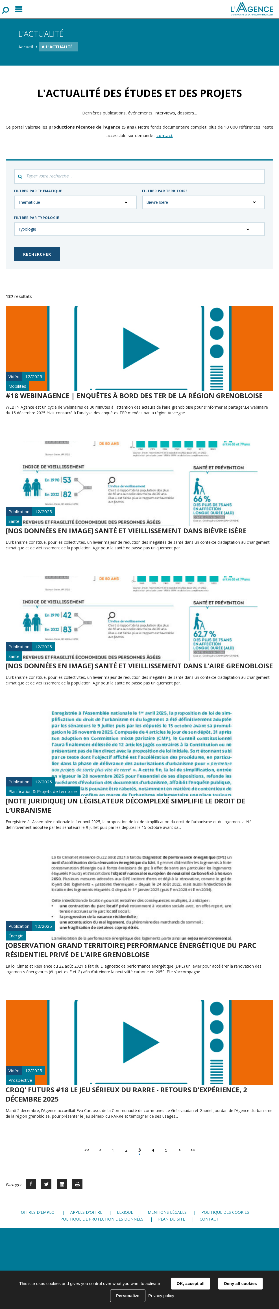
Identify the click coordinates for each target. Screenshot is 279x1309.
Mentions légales (167, 1212)
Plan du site (171, 1219)
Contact (209, 1219)
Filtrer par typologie (36, 217)
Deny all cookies (240, 1283)
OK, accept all (190, 1283)
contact (164, 135)
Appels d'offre (86, 1212)
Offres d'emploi (38, 1212)
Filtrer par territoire (165, 190)
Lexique (125, 1212)
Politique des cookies (225, 1212)
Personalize (127, 1295)
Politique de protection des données (101, 1219)
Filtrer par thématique (38, 190)
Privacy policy (161, 1295)
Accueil (25, 46)
